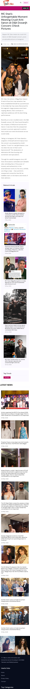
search (26, 2)
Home (2, 672)
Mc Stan (7, 377)
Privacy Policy (5, 678)
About (3, 675)
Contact (3, 681)
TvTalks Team (6, 44)
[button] (25, 8)
